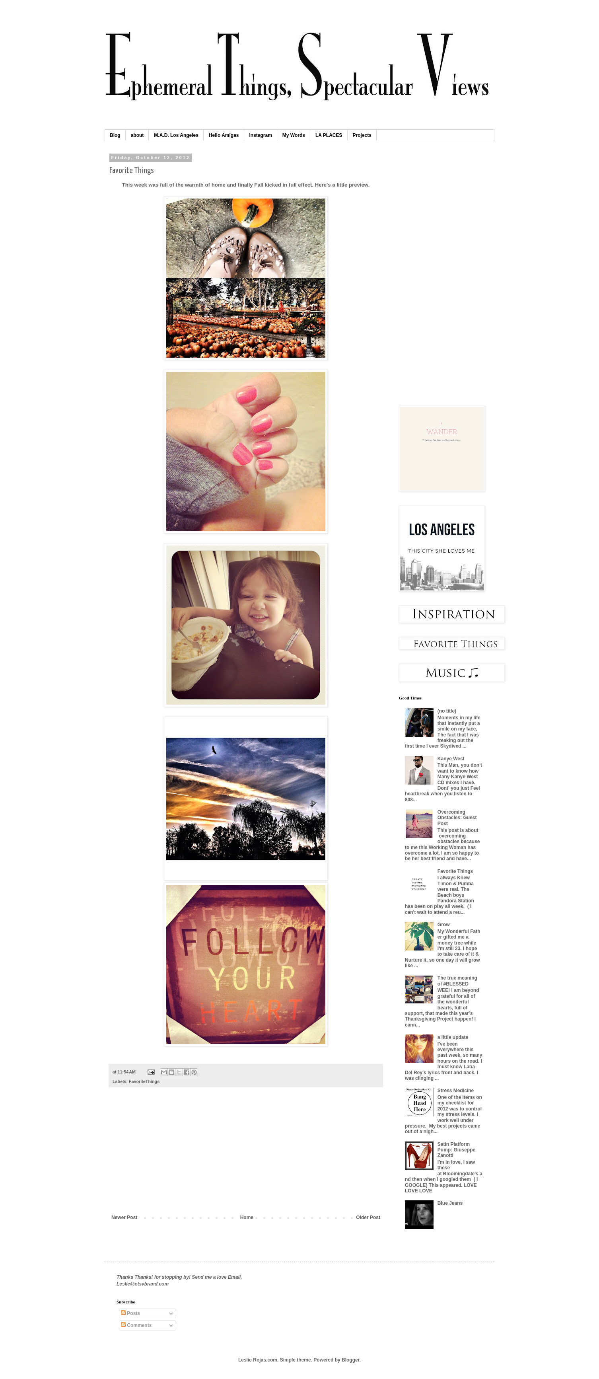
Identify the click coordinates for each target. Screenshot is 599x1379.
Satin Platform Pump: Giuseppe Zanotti (456, 1150)
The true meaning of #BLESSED (457, 980)
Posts (130, 1313)
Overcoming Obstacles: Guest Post (457, 817)
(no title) (447, 711)
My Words (293, 135)
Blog (115, 135)
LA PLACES (328, 135)
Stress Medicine (456, 1090)
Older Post (368, 1217)
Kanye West (451, 759)
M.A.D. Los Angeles (176, 135)
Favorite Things (455, 871)
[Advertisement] (245, 1155)
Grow (444, 924)
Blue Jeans (450, 1203)
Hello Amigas (224, 135)
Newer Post (124, 1217)
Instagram (260, 135)
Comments (136, 1325)
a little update (453, 1037)
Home (246, 1217)
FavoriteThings (144, 1081)
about (137, 135)
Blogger (351, 1360)
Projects (362, 135)
